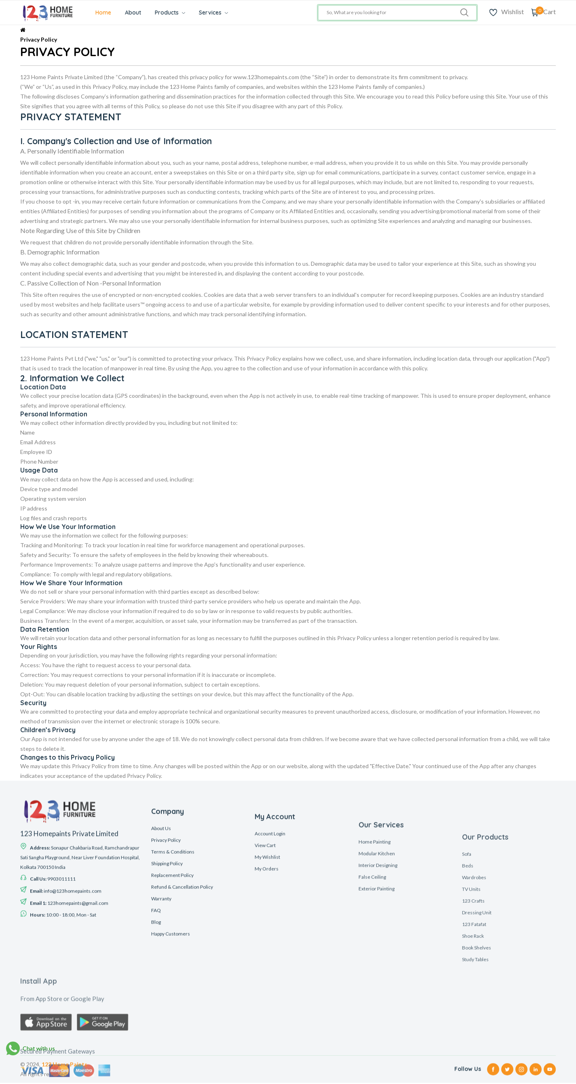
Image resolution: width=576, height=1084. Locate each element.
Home (106, 12)
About (136, 12)
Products (173, 12)
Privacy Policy (38, 39)
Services (216, 12)
